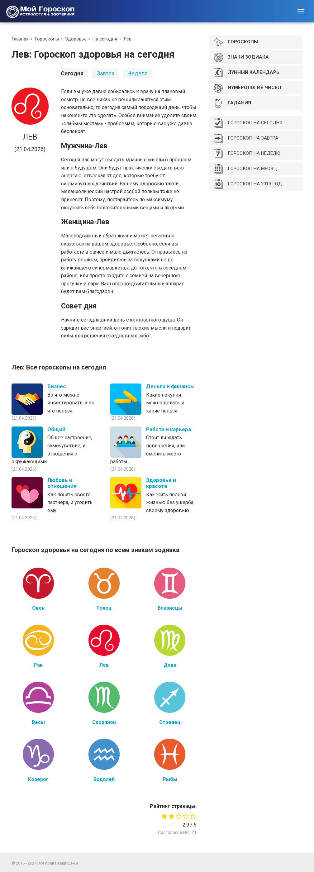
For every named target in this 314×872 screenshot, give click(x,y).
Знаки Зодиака (241, 57)
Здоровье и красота (161, 483)
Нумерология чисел (247, 88)
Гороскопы (47, 39)
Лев (127, 39)
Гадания (232, 103)
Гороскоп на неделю (247, 153)
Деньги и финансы (170, 386)
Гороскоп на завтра (246, 138)
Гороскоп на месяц (245, 169)
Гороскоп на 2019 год (248, 184)
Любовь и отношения (62, 483)
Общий (56, 429)
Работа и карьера (168, 429)
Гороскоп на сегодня (248, 123)
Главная (20, 39)
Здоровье (76, 39)
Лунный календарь (246, 72)
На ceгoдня (105, 39)
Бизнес (56, 386)
